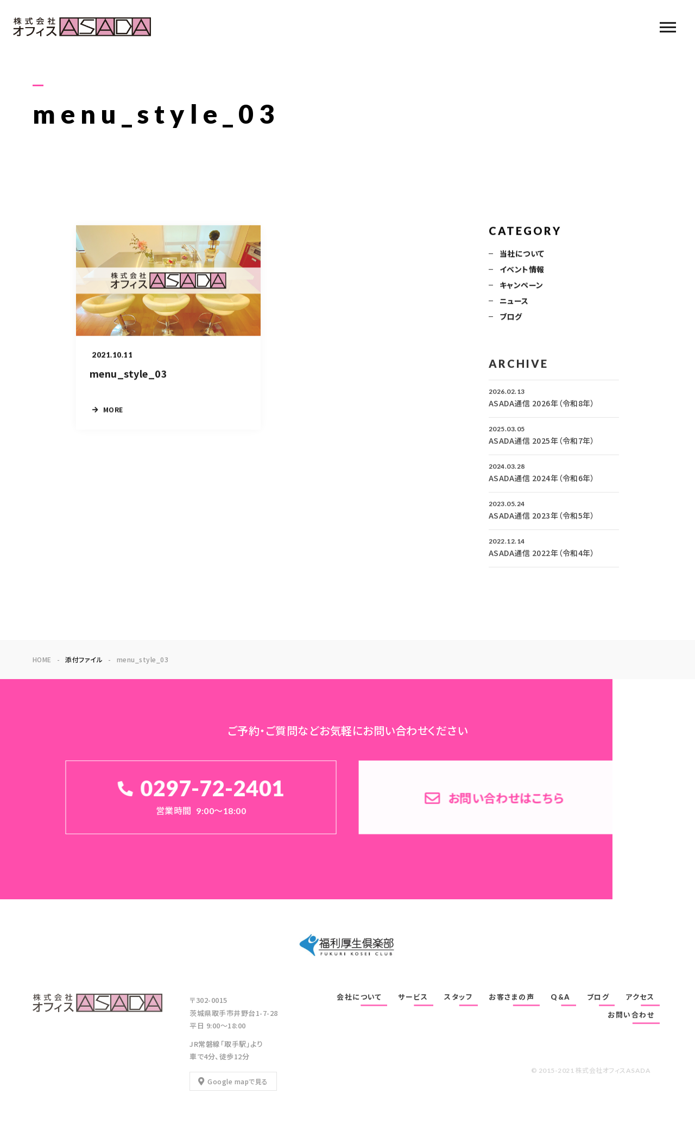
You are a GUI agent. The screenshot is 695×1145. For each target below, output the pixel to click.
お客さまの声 (511, 997)
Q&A (561, 997)
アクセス (640, 997)
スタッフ (458, 997)
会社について (359, 997)
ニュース (514, 301)
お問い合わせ (631, 1014)
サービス (413, 997)
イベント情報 (522, 270)
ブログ (511, 317)
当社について (522, 254)
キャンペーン (522, 285)
